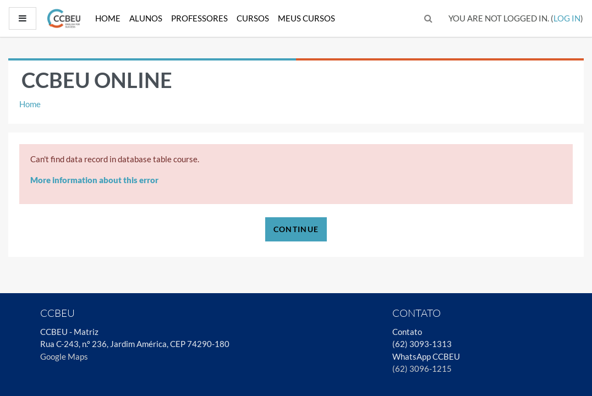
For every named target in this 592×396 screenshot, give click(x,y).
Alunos (145, 18)
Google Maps (64, 356)
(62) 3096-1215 (422, 368)
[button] (428, 18)
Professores (199, 18)
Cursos (253, 18)
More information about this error (94, 180)
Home (107, 18)
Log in (566, 18)
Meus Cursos (306, 18)
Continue (296, 229)
